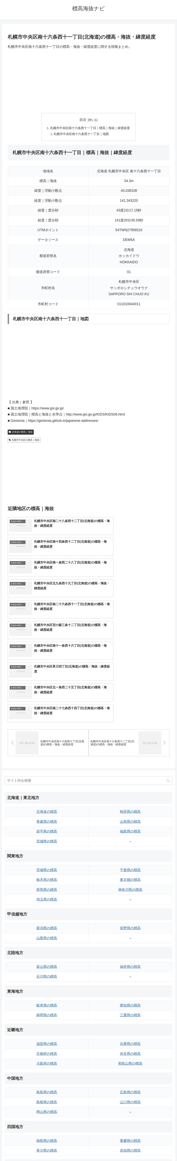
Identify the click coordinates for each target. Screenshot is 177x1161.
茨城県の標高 (46, 768)
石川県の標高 (46, 874)
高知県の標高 (130, 1048)
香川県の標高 (46, 1048)
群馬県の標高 (46, 787)
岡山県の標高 (46, 1009)
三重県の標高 (130, 913)
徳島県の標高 (46, 1038)
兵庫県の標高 (130, 941)
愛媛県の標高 (130, 1038)
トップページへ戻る (73, 1149)
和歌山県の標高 (130, 961)
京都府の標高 (46, 951)
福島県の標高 (130, 729)
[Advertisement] (88, 81)
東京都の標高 (130, 777)
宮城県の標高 (46, 739)
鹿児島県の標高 (130, 1096)
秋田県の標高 (130, 709)
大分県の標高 (130, 1077)
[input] (88, 678)
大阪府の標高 (46, 961)
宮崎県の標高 (130, 1087)
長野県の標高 (130, 826)
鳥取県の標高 (46, 990)
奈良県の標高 (130, 951)
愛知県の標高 (130, 903)
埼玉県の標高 (46, 797)
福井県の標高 (130, 864)
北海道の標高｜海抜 (21, 432)
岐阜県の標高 (46, 903)
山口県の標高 (130, 1000)
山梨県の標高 (46, 835)
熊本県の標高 (46, 1106)
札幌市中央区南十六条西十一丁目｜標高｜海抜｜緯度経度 (90, 128)
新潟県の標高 (46, 826)
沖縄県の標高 (130, 1106)
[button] (168, 678)
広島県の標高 (130, 990)
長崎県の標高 (46, 1096)
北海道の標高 (46, 709)
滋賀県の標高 (46, 941)
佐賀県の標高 (46, 1087)
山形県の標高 (130, 719)
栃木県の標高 (46, 777)
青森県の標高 (46, 719)
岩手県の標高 (46, 729)
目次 (82, 120)
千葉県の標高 (130, 768)
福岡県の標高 (46, 1077)
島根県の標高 (46, 1000)
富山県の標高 (46, 864)
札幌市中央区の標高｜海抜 (24, 440)
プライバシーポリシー (102, 1149)
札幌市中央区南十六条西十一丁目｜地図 (81, 134)
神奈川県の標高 (130, 787)
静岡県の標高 (46, 913)
